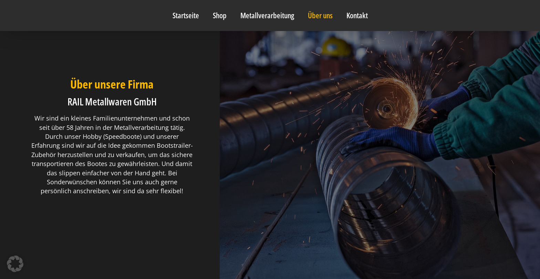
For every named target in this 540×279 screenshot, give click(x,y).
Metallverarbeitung (267, 15)
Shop (220, 15)
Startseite (186, 15)
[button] (15, 264)
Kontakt (357, 15)
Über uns (320, 15)
